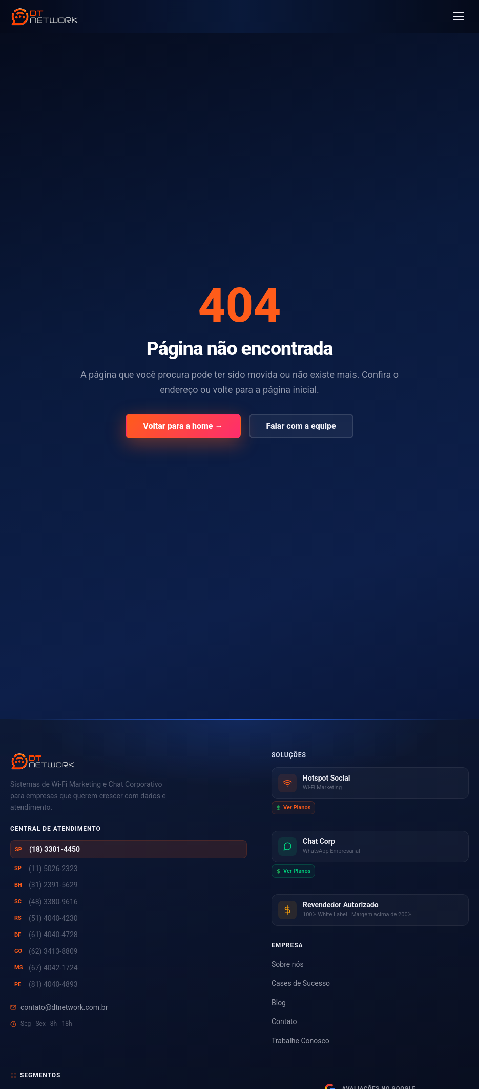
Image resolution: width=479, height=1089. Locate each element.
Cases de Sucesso (301, 983)
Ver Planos (293, 807)
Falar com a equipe (301, 426)
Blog (279, 1002)
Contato (284, 1021)
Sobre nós (288, 964)
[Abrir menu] (458, 16)
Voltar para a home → (183, 426)
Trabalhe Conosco (300, 1041)
